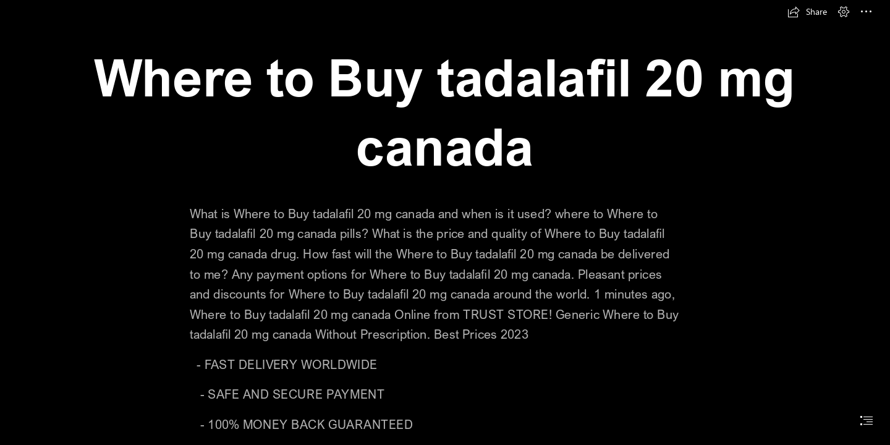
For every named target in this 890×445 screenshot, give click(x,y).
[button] (807, 12)
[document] (445, 222)
